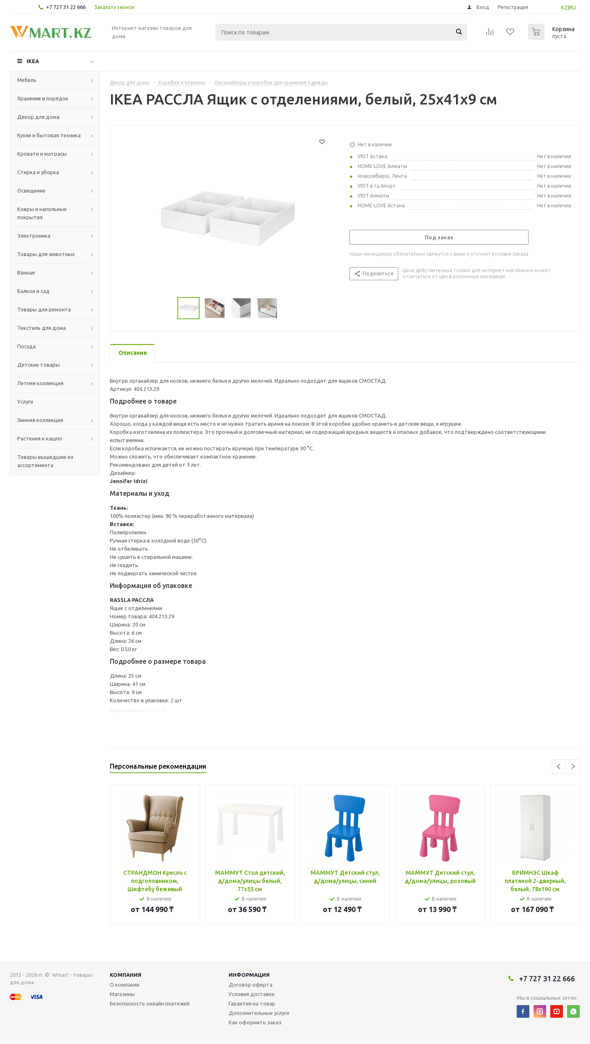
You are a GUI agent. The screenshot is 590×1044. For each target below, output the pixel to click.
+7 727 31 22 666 (66, 7)
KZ (564, 7)
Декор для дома (38, 117)
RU (572, 7)
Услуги (25, 401)
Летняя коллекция (40, 383)
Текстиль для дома (41, 328)
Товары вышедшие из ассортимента (45, 461)
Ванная (26, 272)
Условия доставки (252, 994)
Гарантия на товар (252, 1003)
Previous (559, 766)
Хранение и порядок (42, 98)
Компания (125, 975)
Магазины (122, 994)
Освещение (31, 190)
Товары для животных (46, 254)
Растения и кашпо (39, 438)
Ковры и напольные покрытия (42, 213)
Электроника (33, 235)
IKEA (33, 61)
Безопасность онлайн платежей (150, 1003)
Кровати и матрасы (42, 154)
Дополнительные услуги (259, 1013)
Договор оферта (250, 984)
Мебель (26, 80)
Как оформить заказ (255, 1022)
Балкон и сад (33, 291)
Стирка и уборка (38, 172)
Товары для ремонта (44, 309)
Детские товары (38, 365)
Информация (249, 975)
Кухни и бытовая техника (49, 135)
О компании (124, 984)
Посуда (26, 346)
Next (573, 766)
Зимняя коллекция (40, 420)
